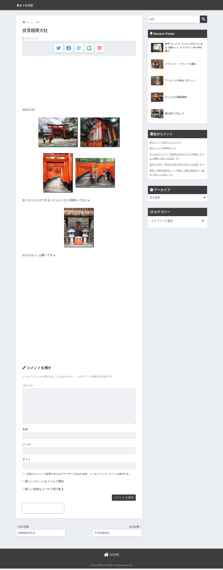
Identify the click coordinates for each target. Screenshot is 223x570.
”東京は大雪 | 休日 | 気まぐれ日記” (181, 164)
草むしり (154, 142)
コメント (27, 386)
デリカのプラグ (157, 154)
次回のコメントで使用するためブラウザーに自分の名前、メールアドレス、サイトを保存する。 (78, 474)
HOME (111, 556)
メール (27, 445)
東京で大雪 (155, 164)
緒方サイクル (169, 142)
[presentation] (43, 509)
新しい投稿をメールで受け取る (44, 490)
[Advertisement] (79, 82)
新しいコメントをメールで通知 (44, 482)
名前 (26, 430)
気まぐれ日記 (29, 5)
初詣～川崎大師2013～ (161, 170)
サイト (26, 460)
